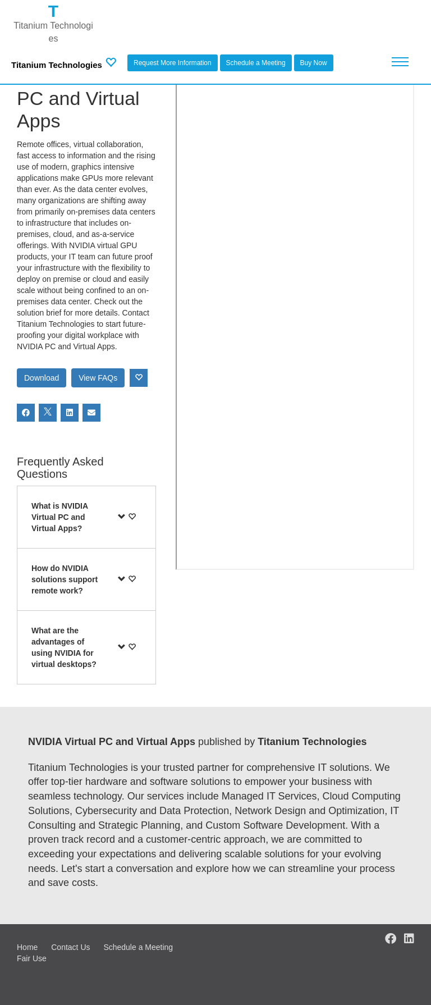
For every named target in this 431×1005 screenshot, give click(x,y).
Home (27, 947)
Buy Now (313, 63)
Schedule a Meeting (256, 63)
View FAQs (98, 377)
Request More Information (173, 63)
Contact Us (70, 947)
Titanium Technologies (56, 65)
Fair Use (32, 958)
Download (41, 377)
